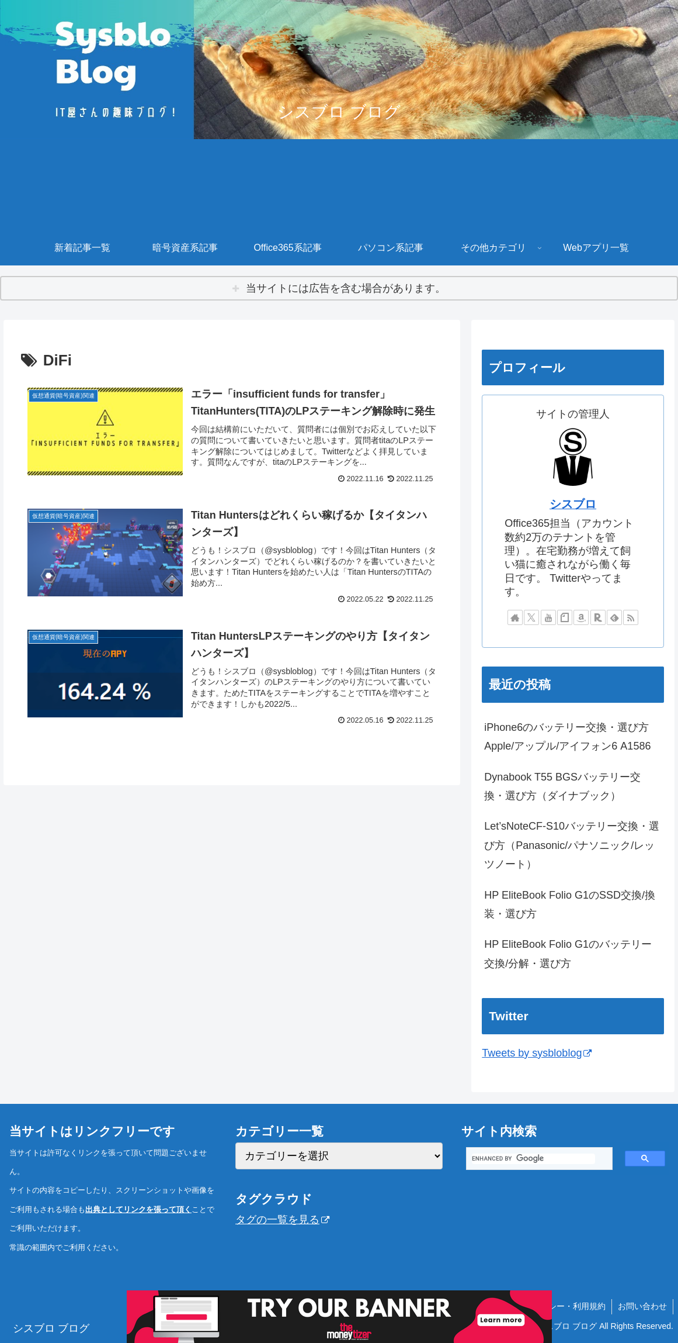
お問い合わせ (642, 1306)
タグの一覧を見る (282, 1219)
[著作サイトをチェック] (515, 617)
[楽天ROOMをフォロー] (598, 617)
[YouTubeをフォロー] (548, 617)
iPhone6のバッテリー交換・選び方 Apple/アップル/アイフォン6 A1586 (571, 736)
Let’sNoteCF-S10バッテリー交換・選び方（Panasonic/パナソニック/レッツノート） (571, 845)
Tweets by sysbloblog (537, 1053)
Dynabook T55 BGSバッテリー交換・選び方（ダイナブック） (562, 786)
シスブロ (573, 504)
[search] (533, 1159)
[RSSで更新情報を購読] (630, 617)
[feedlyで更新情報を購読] (614, 617)
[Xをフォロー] (531, 617)
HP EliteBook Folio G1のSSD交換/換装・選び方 (569, 904)
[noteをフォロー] (564, 617)
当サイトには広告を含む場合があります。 (346, 288)
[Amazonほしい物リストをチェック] (581, 617)
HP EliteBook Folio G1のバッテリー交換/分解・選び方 (568, 953)
